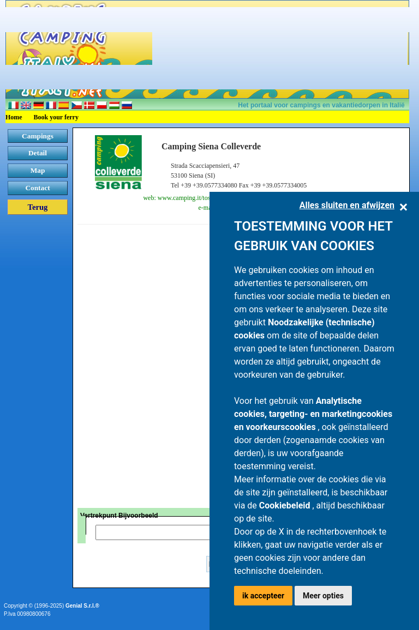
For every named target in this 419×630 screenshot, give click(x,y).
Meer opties (323, 595)
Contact (37, 188)
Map (38, 170)
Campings (37, 136)
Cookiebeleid (286, 505)
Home (13, 117)
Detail (37, 153)
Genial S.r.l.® (82, 606)
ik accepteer (263, 595)
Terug (38, 207)
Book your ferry (56, 117)
